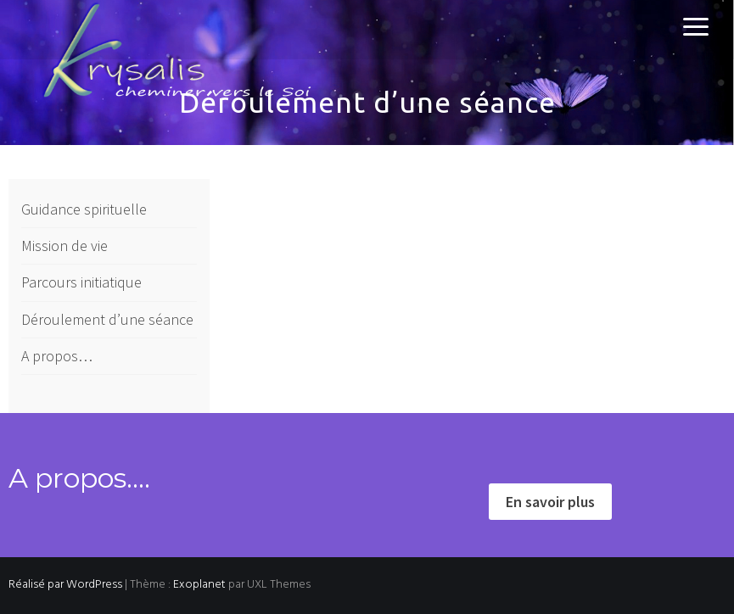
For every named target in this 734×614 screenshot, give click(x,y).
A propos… (56, 356)
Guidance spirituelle (84, 209)
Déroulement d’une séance (107, 319)
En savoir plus (550, 501)
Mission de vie (64, 245)
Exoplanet (199, 584)
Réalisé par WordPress (65, 584)
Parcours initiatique (81, 282)
